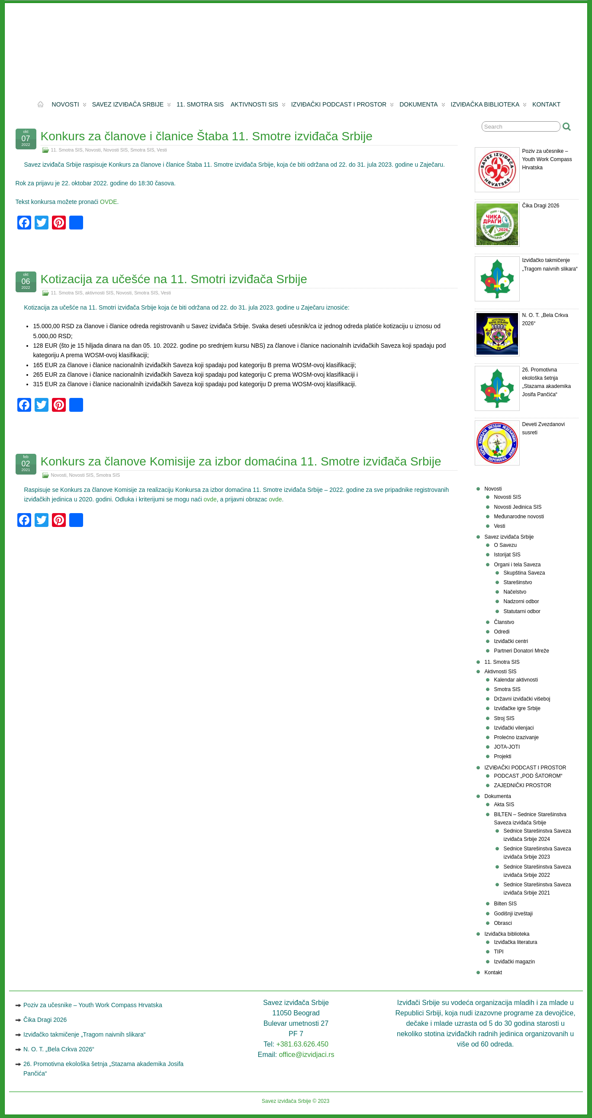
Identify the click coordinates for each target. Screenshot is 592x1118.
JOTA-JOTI (507, 747)
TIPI (498, 952)
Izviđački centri (511, 641)
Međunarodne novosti (519, 517)
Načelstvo (514, 592)
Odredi (501, 632)
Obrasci (503, 923)
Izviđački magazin (514, 962)
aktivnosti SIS (99, 292)
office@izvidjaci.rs (306, 1054)
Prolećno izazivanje (516, 737)
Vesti (162, 149)
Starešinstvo (517, 582)
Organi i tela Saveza (517, 565)
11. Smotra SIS (200, 104)
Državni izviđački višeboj (522, 699)
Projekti (502, 756)
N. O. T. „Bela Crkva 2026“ (58, 1049)
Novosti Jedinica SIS (517, 507)
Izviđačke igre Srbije (517, 708)
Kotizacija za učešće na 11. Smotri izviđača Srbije (174, 279)
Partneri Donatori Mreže (521, 651)
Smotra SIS (142, 149)
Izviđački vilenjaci (514, 728)
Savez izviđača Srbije (131, 106)
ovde (210, 499)
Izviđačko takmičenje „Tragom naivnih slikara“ (84, 1034)
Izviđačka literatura (515, 942)
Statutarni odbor (521, 611)
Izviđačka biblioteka (489, 106)
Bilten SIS (505, 904)
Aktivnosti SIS (258, 106)
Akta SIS (504, 804)
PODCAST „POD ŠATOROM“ (528, 776)
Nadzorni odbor (521, 601)
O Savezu (505, 545)
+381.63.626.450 (302, 1044)
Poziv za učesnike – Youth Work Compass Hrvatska (547, 159)
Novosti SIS (115, 149)
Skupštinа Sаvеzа (524, 573)
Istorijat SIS (507, 555)
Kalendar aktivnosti (515, 680)
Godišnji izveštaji (513, 914)
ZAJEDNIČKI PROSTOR (522, 785)
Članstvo (504, 622)
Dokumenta (422, 106)
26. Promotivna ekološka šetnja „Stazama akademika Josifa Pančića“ (103, 1068)
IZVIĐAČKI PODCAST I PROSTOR (342, 106)
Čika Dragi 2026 (540, 206)
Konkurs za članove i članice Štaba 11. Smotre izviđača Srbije (207, 136)
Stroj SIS (504, 718)
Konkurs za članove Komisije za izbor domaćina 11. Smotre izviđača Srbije (241, 461)
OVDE (108, 201)
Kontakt (546, 104)
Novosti (69, 106)
